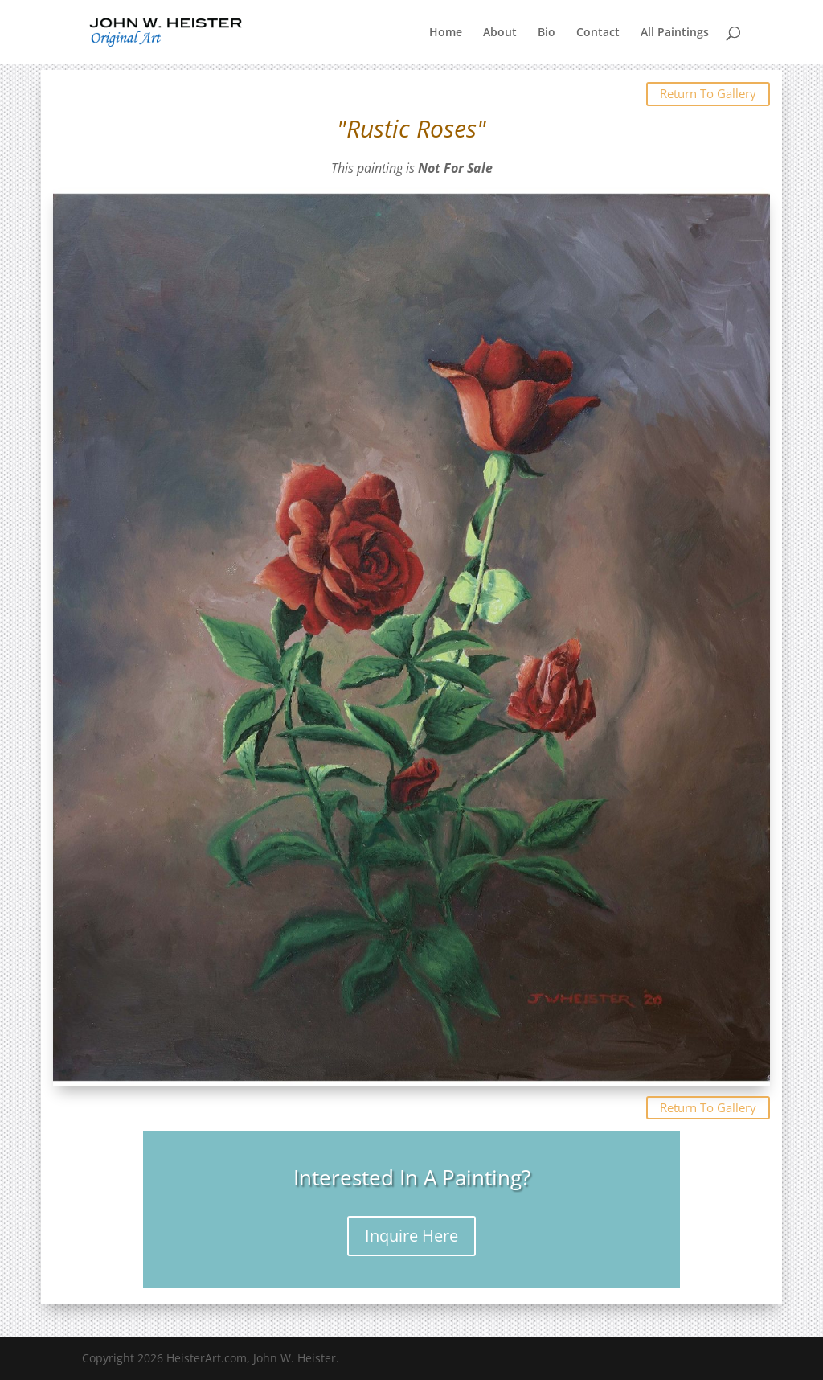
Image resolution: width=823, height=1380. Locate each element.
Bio (546, 33)
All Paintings (675, 33)
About (500, 33)
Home (445, 33)
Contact (598, 33)
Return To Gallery (708, 93)
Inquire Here (411, 1236)
